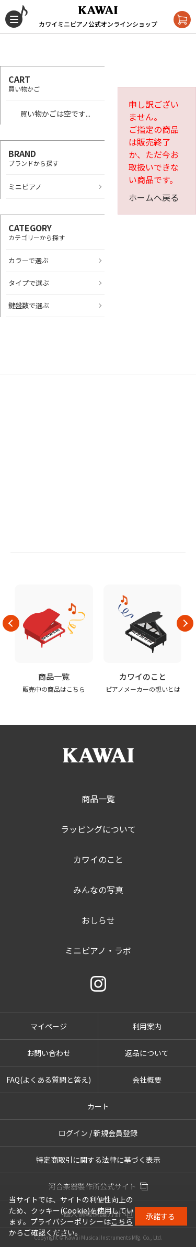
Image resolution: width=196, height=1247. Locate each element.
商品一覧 (98, 798)
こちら (122, 1221)
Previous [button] (11, 623)
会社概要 (147, 1079)
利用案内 (147, 1026)
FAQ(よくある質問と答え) (48, 1079)
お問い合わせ (49, 1053)
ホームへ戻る (154, 197)
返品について (147, 1053)
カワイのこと (98, 859)
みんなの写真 (98, 889)
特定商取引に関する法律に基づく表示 (98, 1159)
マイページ (48, 1026)
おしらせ (98, 920)
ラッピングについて (98, 829)
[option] (54, 639)
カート (98, 1106)
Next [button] (185, 623)
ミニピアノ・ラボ (98, 950)
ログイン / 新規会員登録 (98, 1133)
